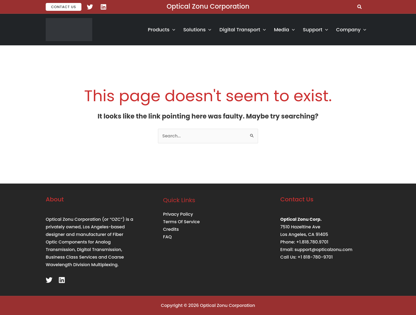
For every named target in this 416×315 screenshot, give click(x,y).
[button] (63, 7)
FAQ (167, 237)
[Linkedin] (103, 7)
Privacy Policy (178, 214)
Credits (171, 229)
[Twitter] (90, 7)
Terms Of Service (181, 222)
